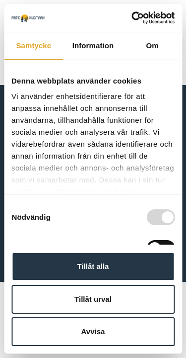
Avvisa (93, 331)
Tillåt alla (93, 266)
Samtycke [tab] (33, 45)
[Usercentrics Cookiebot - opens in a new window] (132, 17)
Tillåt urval (93, 299)
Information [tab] (93, 45)
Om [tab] (152, 45)
